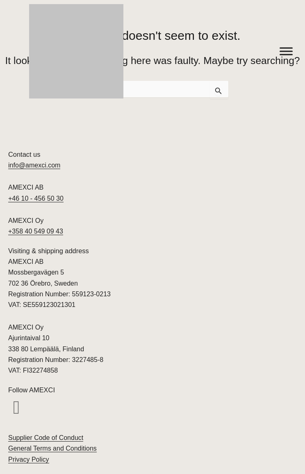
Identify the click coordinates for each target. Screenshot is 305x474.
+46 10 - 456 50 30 (36, 198)
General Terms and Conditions (52, 448)
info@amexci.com (34, 165)
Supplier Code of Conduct (45, 437)
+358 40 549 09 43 (35, 231)
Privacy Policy (28, 459)
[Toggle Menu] (286, 51)
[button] (16, 408)
